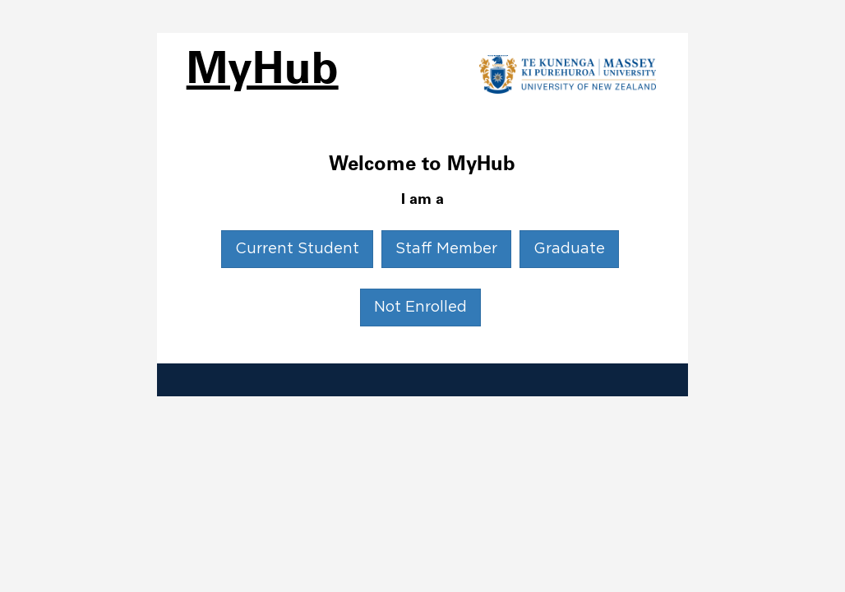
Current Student (297, 249)
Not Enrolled (420, 307)
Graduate (569, 249)
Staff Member (446, 249)
